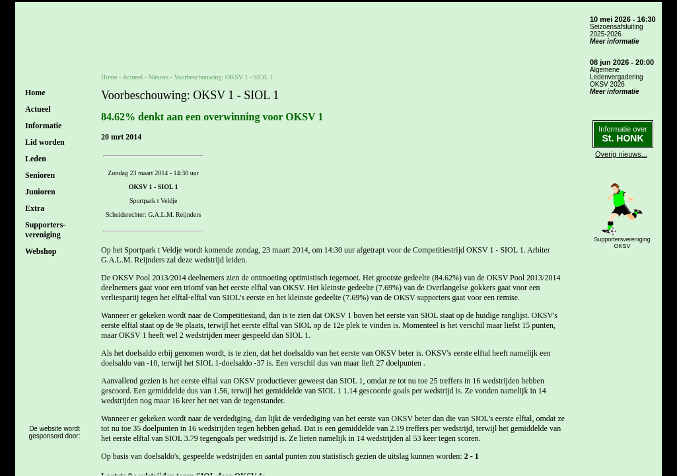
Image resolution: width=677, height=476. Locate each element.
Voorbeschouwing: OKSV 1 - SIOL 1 (223, 77)
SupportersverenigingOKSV (622, 242)
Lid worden (45, 142)
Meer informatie (614, 41)
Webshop (40, 251)
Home (35, 92)
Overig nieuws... (621, 154)
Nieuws (159, 77)
